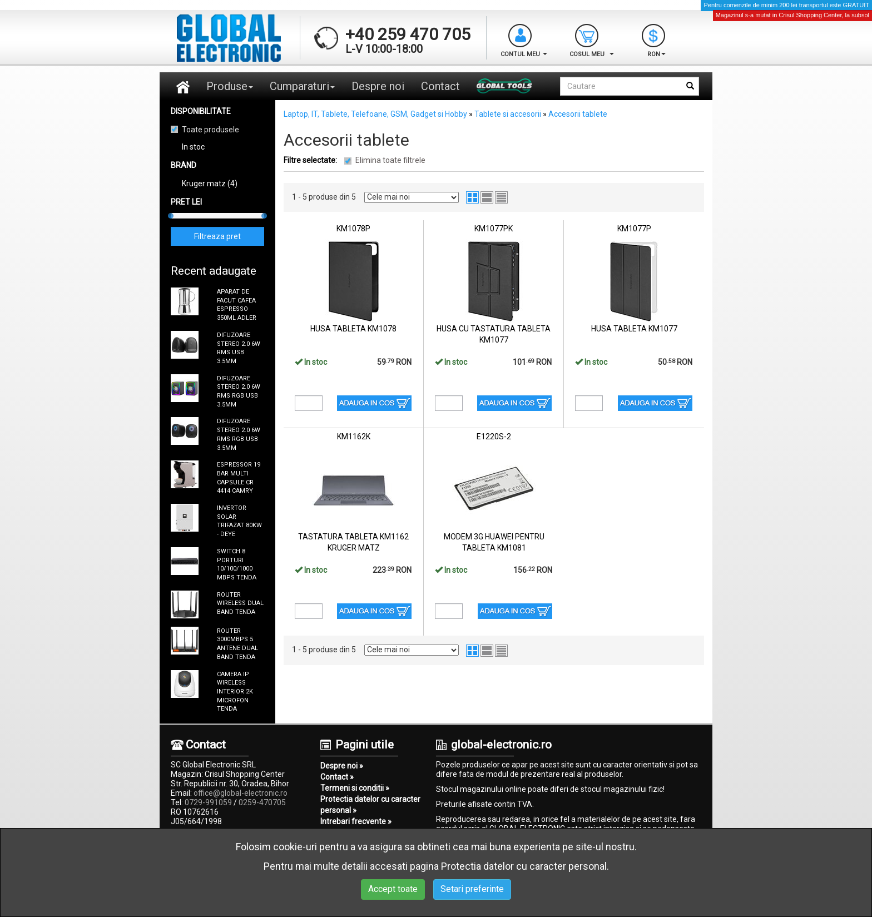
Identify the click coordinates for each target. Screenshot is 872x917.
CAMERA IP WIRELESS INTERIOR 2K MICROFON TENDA (235, 692)
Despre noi (377, 86)
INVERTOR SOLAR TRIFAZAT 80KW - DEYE (239, 521)
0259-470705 (262, 802)
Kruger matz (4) (209, 183)
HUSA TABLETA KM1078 (353, 328)
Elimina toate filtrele (390, 160)
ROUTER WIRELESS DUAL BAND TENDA (240, 603)
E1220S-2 (494, 436)
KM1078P (353, 228)
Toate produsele (210, 129)
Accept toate (393, 889)
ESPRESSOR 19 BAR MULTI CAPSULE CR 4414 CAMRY (238, 477)
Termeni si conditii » (354, 788)
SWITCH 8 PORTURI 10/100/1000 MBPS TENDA (236, 564)
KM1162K (353, 436)
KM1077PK (493, 228)
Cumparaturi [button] (302, 86)
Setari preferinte (472, 889)
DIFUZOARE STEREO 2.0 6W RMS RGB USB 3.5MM (238, 391)
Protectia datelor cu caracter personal (524, 866)
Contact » (337, 776)
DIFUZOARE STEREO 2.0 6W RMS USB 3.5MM (238, 348)
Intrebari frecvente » (356, 821)
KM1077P (634, 228)
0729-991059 (208, 802)
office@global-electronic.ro (241, 793)
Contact (440, 86)
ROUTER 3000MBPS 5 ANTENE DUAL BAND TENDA (237, 644)
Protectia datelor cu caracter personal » (370, 805)
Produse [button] (229, 86)
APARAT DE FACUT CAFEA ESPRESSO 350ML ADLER (236, 304)
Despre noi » (341, 765)
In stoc (193, 146)
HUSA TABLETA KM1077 (634, 328)
